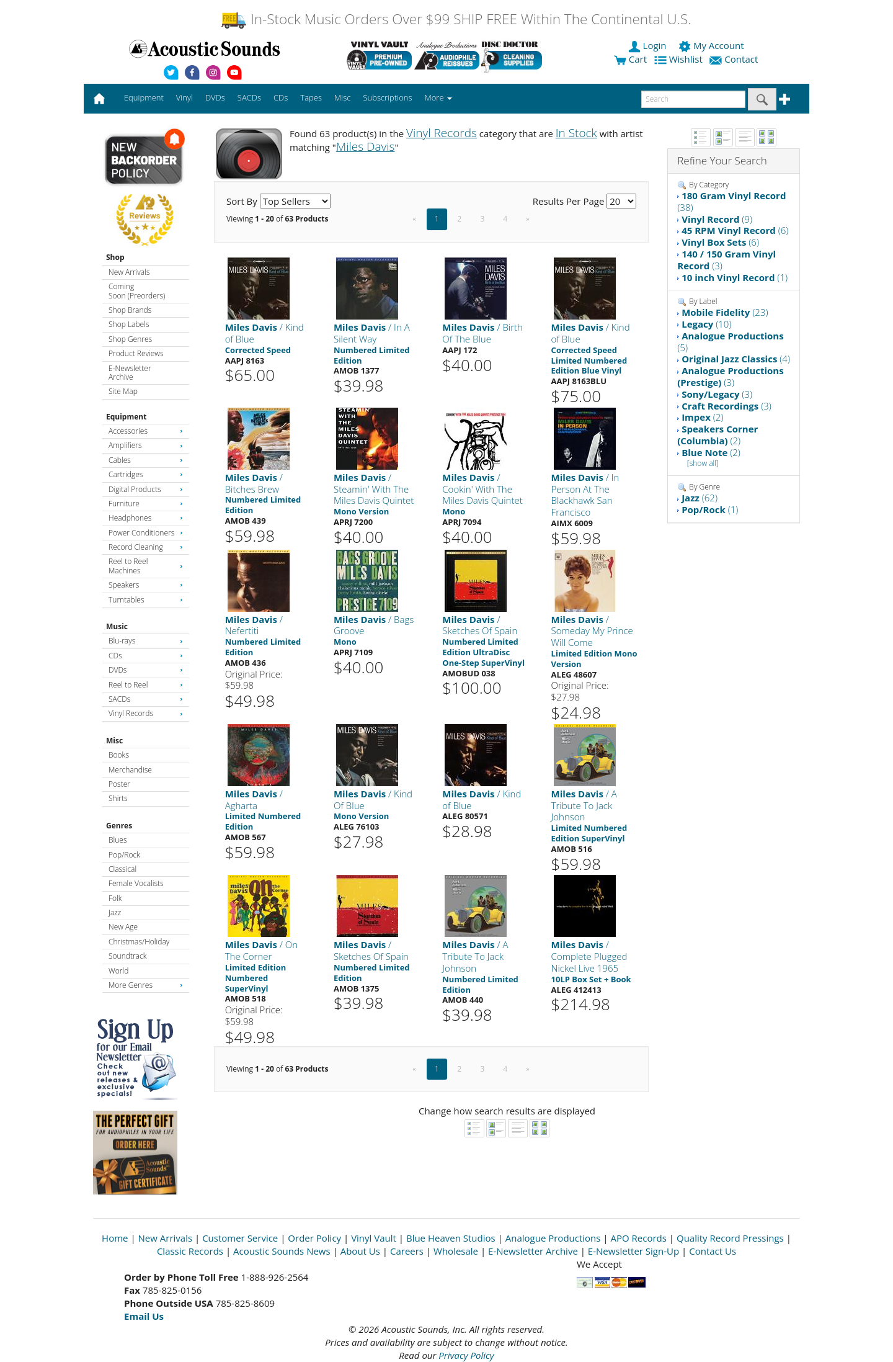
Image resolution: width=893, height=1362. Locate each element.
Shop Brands (130, 310)
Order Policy (314, 1238)
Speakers (146, 585)
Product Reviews (136, 353)
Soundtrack (127, 956)
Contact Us (712, 1251)
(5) (730, 341)
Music (117, 626)
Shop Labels (129, 324)
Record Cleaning (146, 547)
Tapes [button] (311, 97)
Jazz (115, 912)
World (118, 970)
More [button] (438, 97)
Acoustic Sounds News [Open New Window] (282, 1251)
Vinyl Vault (373, 1238)
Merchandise (130, 769)
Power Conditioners (146, 532)
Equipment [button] (144, 97)
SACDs (146, 699)
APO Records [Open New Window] (639, 1238)
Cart (630, 59)
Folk (115, 898)
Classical (122, 869)
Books (119, 755)
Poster (119, 784)
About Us (360, 1251)
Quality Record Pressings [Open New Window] (730, 1238)
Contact (734, 59)
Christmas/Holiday (139, 941)
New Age (123, 926)
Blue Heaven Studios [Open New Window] (450, 1238)
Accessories (146, 431)
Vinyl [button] (184, 97)
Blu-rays (146, 640)
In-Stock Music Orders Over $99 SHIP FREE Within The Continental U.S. (455, 19)
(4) (736, 358)
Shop (115, 257)
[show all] (703, 463)
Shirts (118, 798)
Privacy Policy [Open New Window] (466, 1355)
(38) (731, 201)
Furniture (146, 503)
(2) (702, 417)
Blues (118, 840)
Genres (119, 825)
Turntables (146, 599)
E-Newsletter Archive (130, 372)
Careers (407, 1251)
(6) (735, 230)
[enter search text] (693, 99)
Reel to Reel (146, 684)
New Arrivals (129, 272)
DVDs (146, 670)
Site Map (123, 391)
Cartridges (146, 474)
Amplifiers (146, 445)
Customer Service (240, 1238)
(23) (725, 312)
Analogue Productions (553, 1238)
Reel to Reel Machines (146, 565)
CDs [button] (280, 97)
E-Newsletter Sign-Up (633, 1251)
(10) (706, 324)
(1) (735, 277)
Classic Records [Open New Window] (190, 1251)
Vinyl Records (146, 713)
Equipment (126, 416)
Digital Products (146, 489)
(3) (726, 260)
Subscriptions (387, 97)
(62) (700, 497)
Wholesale (455, 1251)
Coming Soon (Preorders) (137, 290)
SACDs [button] (249, 97)
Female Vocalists (136, 883)
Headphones (146, 518)
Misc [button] (342, 97)
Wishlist (679, 59)
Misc (114, 740)
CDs (146, 655)
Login (648, 45)
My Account (712, 45)
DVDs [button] (215, 97)
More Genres (146, 985)
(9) (717, 219)
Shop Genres (130, 339)
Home (115, 1238)
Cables (146, 460)
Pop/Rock (124, 854)
